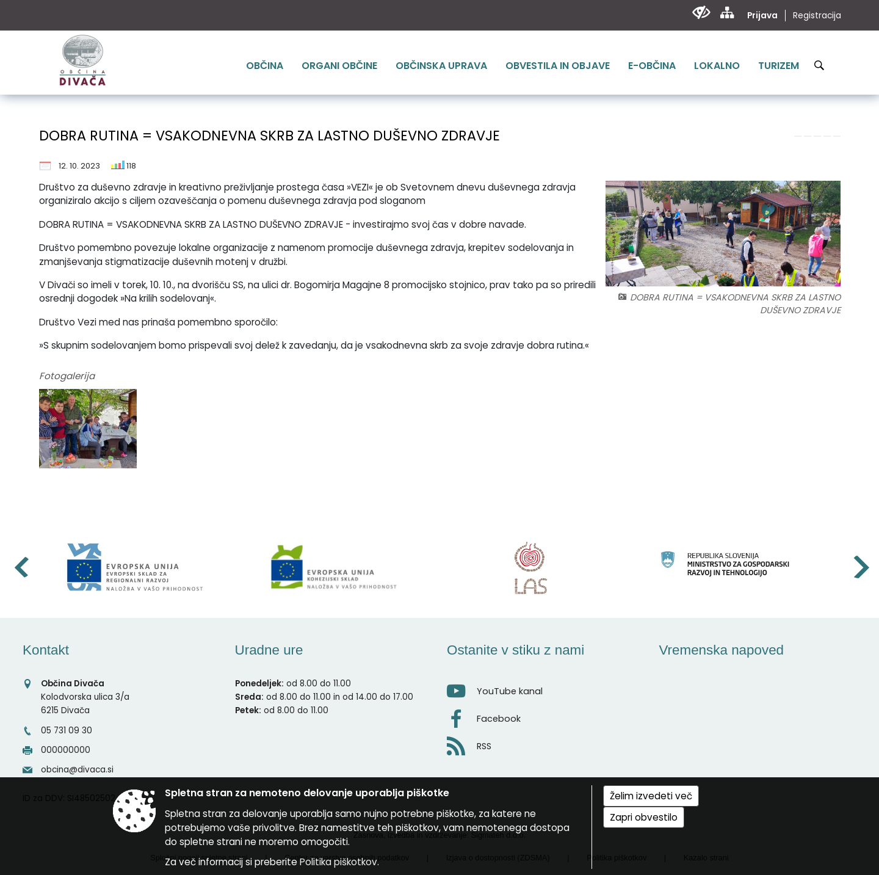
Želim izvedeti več (651, 796)
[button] (20, 567)
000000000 (65, 750)
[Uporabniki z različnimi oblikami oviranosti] (701, 12)
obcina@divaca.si (77, 769)
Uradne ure (269, 650)
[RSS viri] (546, 742)
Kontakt (46, 650)
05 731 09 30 (66, 730)
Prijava (762, 15)
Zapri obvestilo (644, 817)
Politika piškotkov (338, 861)
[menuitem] (264, 65)
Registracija (817, 15)
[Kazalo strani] (727, 12)
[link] (797, 136)
